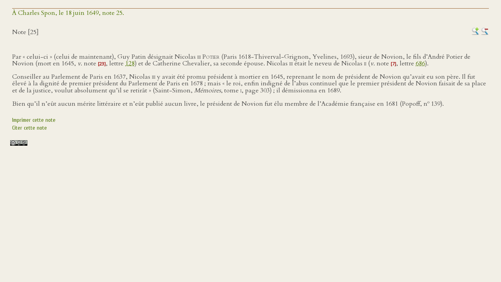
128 (130, 63)
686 (420, 63)
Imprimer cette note (34, 120)
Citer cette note (29, 128)
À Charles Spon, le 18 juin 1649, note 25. (68, 13)
